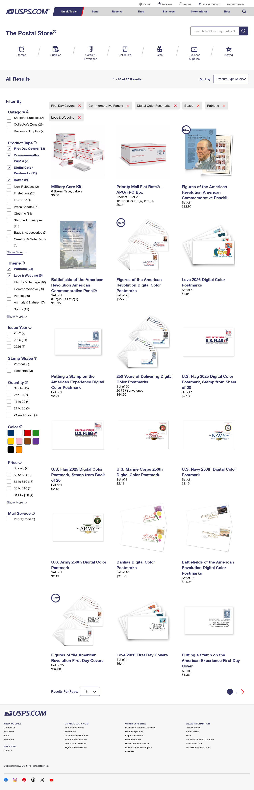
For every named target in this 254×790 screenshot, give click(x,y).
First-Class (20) (24, 193)
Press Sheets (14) (26, 206)
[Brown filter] (27, 441)
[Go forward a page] (242, 691)
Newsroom (70, 731)
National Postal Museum (137, 743)
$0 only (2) (21, 468)
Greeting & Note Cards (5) (30, 242)
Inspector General (134, 735)
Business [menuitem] (169, 11)
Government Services (76, 743)
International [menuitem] (199, 11)
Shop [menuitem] (141, 11)
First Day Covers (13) (29, 148)
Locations (167, 4)
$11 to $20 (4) (23, 495)
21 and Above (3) (26, 415)
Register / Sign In (235, 4)
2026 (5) (19, 346)
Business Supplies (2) (29, 131)
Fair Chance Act (194, 743)
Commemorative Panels (106, 105)
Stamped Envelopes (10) (28, 222)
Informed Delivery (211, 4)
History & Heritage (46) (30, 282)
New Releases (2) (26, 186)
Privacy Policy (193, 727)
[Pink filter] (19, 441)
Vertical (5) (21, 364)
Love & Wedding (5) (28, 275)
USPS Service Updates (76, 735)
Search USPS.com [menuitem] (244, 11)
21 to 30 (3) (22, 408)
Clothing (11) (23, 213)
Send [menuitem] (95, 11)
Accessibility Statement (198, 747)
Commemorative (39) (29, 289)
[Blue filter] (11, 433)
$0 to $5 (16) (22, 475)
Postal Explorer (133, 739)
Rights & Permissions (76, 747)
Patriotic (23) (23, 268)
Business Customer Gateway (140, 727)
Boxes (189, 105)
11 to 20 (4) (22, 401)
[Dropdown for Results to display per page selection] (90, 691)
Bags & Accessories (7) (30, 232)
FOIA (188, 735)
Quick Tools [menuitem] (69, 11)
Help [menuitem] (227, 11)
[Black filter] (11, 449)
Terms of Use (192, 731)
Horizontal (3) (23, 370)
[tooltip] (27, 111)
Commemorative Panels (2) (26, 158)
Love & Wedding (63, 117)
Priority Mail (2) (24, 519)
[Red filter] (27, 433)
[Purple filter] (36, 441)
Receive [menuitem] (117, 11)
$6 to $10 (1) (22, 488)
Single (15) (21, 388)
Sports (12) (21, 309)
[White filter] (19, 433)
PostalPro (130, 751)
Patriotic (213, 105)
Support (187, 4)
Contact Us (9, 727)
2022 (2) (19, 333)
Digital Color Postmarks (154, 105)
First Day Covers (63, 105)
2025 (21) (20, 340)
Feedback (9, 739)
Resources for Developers (138, 747)
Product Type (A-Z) (229, 79)
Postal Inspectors (134, 731)
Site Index (9, 731)
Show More (15, 252)
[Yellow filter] (11, 441)
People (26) (22, 295)
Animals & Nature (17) (29, 302)
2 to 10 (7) (21, 395)
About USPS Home (74, 727)
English (142, 4)
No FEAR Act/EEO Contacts (200, 739)
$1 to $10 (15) (23, 481)
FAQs (7, 735)
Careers (8, 750)
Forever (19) (22, 200)
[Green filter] (36, 433)
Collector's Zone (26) (28, 124)
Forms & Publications (76, 739)
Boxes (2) (21, 180)
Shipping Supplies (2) (29, 117)
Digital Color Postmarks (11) (25, 170)
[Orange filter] (19, 449)
